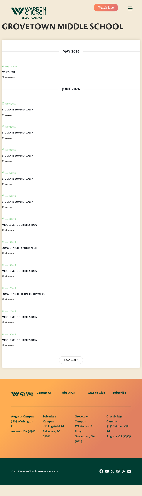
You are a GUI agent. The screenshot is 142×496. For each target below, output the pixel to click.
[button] (101, 471)
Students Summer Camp (17, 109)
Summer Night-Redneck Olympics (23, 294)
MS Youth (8, 72)
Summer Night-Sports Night (20, 248)
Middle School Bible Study (19, 225)
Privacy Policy (48, 471)
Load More (71, 360)
